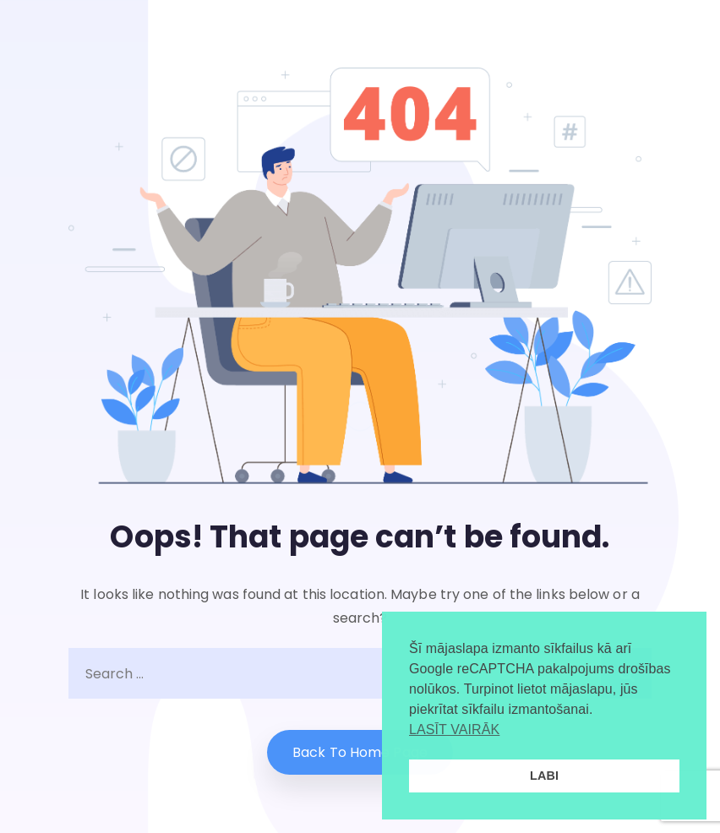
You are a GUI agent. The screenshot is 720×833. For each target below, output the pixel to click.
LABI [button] (544, 775)
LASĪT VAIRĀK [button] (454, 729)
